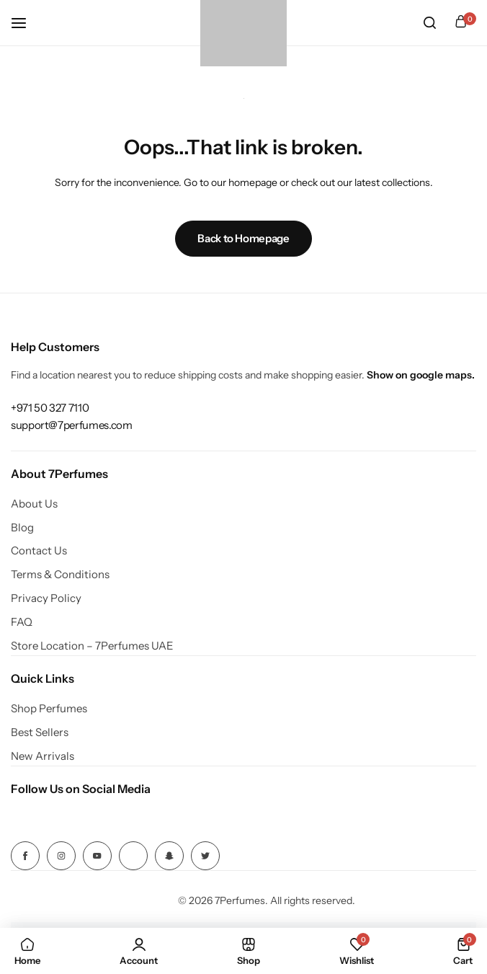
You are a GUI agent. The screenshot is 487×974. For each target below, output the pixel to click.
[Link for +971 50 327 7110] (50, 407)
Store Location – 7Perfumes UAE (92, 645)
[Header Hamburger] (26, 23)
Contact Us (39, 550)
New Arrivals (42, 756)
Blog (22, 527)
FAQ (21, 622)
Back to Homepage (243, 238)
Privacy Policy (46, 598)
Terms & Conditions (60, 574)
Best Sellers (39, 732)
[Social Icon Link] (25, 855)
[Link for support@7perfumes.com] (71, 425)
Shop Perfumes (49, 708)
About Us (34, 503)
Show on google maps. (421, 374)
